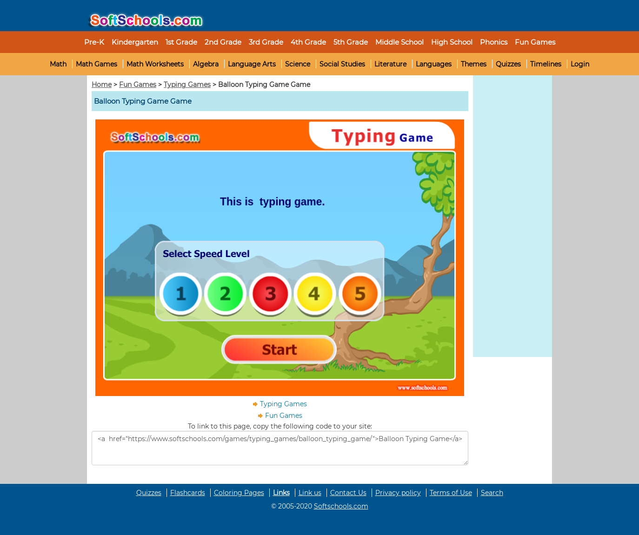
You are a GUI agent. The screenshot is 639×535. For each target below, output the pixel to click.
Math (58, 64)
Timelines (545, 64)
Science (297, 64)
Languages (434, 64)
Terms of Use (451, 493)
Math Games (96, 64)
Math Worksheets (155, 64)
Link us (310, 493)
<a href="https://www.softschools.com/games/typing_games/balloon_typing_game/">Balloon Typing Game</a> (280, 448)
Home (102, 84)
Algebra (206, 64)
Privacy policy (398, 493)
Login (580, 64)
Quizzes (508, 64)
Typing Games (187, 84)
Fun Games (535, 42)
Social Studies (342, 64)
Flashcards (187, 493)
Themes (473, 64)
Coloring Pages (239, 493)
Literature (390, 64)
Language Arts (252, 64)
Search (492, 493)
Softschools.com (341, 506)
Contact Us (348, 493)
